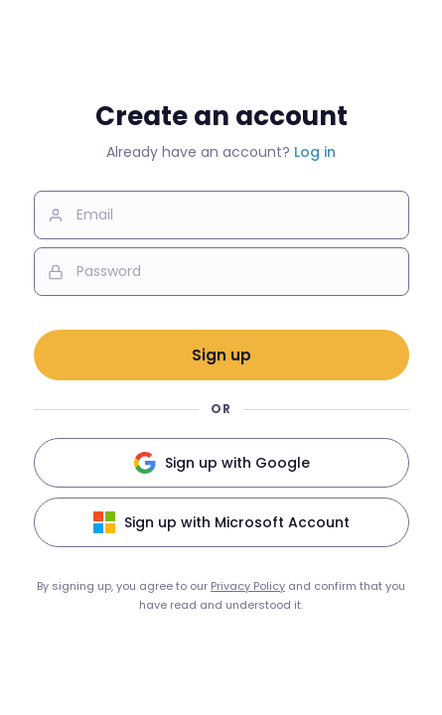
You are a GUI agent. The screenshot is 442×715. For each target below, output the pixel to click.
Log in (315, 152)
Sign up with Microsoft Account (221, 522)
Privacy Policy (248, 586)
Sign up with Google (221, 463)
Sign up (221, 355)
